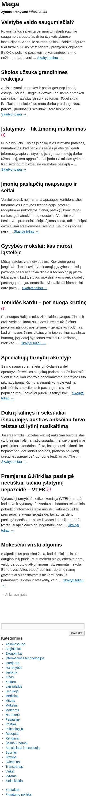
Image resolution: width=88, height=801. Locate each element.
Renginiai (12, 738)
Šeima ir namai (16, 743)
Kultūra (10, 682)
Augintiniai (13, 649)
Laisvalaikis (13, 686)
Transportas (14, 766)
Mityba (10, 700)
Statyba (10, 757)
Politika (10, 724)
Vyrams (10, 776)
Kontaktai (12, 790)
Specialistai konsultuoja (22, 748)
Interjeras (12, 663)
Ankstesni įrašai (14, 594)
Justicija (11, 672)
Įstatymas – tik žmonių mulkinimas (43, 129)
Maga (10, 4)
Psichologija (14, 729)
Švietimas (12, 762)
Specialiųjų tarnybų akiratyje (36, 358)
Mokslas (11, 705)
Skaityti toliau (49, 58)
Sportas (11, 752)
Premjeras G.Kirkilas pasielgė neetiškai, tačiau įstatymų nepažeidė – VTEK (37, 483)
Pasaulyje (12, 719)
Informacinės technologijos (24, 658)
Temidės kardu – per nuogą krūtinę (44, 302)
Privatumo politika (18, 794)
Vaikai (9, 771)
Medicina (12, 696)
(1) (3, 135)
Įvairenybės (13, 668)
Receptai (11, 733)
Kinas (9, 677)
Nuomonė (12, 715)
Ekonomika (13, 653)
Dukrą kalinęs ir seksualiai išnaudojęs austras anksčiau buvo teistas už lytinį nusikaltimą (43, 419)
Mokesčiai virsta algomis (31, 545)
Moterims (12, 710)
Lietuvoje (12, 691)
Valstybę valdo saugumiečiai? (37, 22)
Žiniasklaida (14, 781)
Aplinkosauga (15, 644)
